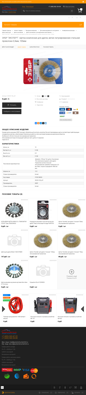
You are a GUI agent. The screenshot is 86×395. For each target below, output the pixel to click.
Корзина (77, 392)
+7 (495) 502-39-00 (54, 7)
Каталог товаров (43, 25)
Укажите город (12, 12)
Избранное (62, 392)
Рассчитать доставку (41, 99)
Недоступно (39, 105)
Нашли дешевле (64, 96)
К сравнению (63, 102)
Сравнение (46, 392)
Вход (23, 6)
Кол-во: (39, 96)
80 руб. (62, 257)
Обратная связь (69, 6)
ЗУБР (36, 183)
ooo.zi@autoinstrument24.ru (19, 344)
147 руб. (5, 257)
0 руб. (5, 99)
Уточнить (12, 105)
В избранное (39, 102)
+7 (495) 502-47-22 (10, 336)
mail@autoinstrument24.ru (18, 342)
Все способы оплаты (65, 120)
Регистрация (29, 6)
